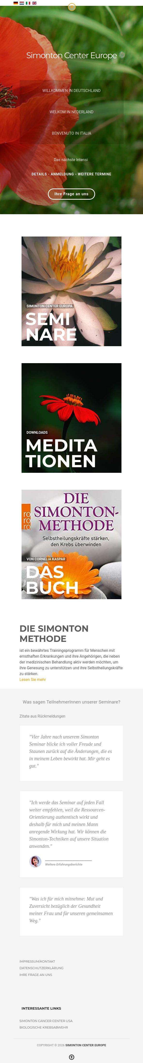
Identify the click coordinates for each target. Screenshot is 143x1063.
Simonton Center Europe (85, 1045)
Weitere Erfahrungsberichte (63, 864)
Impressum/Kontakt (37, 961)
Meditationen (61, 453)
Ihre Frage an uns (71, 194)
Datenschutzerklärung (42, 968)
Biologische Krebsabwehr (44, 1027)
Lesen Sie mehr (33, 679)
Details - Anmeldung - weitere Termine (72, 174)
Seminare (51, 326)
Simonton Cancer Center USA (46, 1021)
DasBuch (52, 579)
